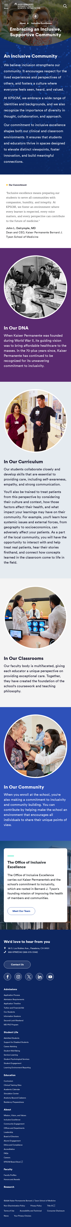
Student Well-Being (12, 1050)
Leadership (8, 1132)
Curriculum (8, 1081)
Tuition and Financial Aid (14, 1007)
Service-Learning (11, 1055)
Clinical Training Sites (12, 1085)
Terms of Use (9, 1210)
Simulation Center (11, 1093)
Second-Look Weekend (13, 1020)
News (6, 1215)
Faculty (8, 1169)
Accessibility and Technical (31, 1210)
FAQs (6, 1153)
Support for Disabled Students (16, 1042)
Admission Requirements (14, 999)
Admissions (10, 989)
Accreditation (9, 1149)
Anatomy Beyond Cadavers (15, 1097)
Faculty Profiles (10, 1175)
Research (9, 1186)
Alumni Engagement (12, 1140)
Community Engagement (14, 1123)
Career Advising (10, 1046)
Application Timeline (12, 1003)
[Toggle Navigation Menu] (6, 6)
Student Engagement (12, 1063)
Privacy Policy (36, 1205)
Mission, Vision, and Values (15, 1115)
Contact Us (17, 964)
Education (10, 1075)
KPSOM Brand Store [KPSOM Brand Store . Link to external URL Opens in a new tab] (13, 1162)
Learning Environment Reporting (17, 1067)
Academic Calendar (12, 1089)
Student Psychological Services (16, 1059)
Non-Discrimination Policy (14, 1205)
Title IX (51, 1205)
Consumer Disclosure (56, 1210)
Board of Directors (11, 1136)
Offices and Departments (14, 1128)
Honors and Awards (12, 1179)
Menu (6, 8)
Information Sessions (12, 1016)
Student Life (11, 1032)
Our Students (9, 1012)
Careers (7, 1157)
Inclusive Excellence (12, 1119)
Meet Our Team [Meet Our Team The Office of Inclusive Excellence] (21, 911)
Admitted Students (11, 1038)
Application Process (12, 995)
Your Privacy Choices (22, 1215)
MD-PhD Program (11, 1024)
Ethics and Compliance (13, 1145)
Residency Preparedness (14, 1102)
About (23, 23)
